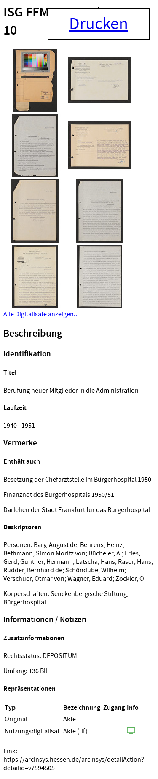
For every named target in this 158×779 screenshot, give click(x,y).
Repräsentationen (29, 689)
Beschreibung (32, 333)
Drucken (98, 24)
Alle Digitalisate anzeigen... (41, 314)
